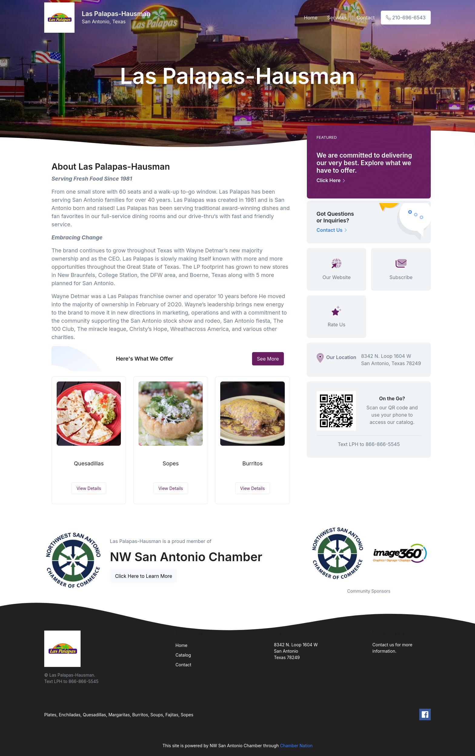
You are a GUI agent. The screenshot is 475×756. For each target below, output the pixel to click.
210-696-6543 (406, 18)
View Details (88, 488)
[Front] (60, 17)
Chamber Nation (296, 745)
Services (337, 18)
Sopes (171, 463)
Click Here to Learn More (143, 576)
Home (310, 18)
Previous (302, 553)
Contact (366, 18)
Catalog (183, 655)
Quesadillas (89, 463)
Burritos (252, 463)
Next (435, 553)
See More (268, 359)
